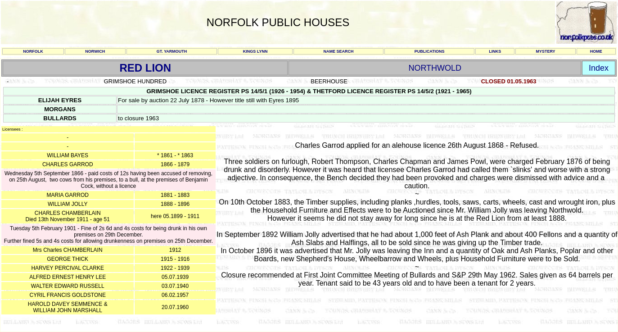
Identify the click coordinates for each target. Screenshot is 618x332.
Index (599, 68)
